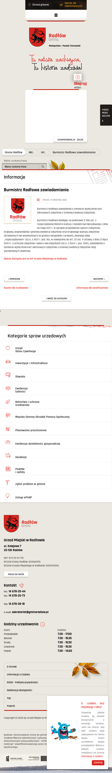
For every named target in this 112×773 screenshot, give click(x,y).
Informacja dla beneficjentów (92, 288)
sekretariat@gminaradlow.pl (26, 612)
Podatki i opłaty (20, 470)
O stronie (12, 666)
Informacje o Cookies (18, 674)
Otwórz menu (56, 15)
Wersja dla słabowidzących (73, 5)
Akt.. (31, 152)
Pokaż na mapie (16, 574)
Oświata (20, 376)
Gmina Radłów (13, 152)
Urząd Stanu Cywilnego (25, 349)
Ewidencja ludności (21, 390)
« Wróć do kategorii (56, 298)
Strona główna (40, 5)
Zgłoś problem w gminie (30, 484)
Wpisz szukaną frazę (15, 160)
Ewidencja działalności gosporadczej (37, 444)
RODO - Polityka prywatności (22, 682)
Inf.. (43, 152)
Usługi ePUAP (23, 497)
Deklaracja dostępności (19, 690)
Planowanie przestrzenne (31, 430)
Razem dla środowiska (16, 288)
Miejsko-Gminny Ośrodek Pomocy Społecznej (42, 417)
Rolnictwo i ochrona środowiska (27, 403)
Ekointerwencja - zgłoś (70, 139)
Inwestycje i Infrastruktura (31, 363)
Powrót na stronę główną (56, 39)
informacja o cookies (92, 756)
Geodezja (21, 457)
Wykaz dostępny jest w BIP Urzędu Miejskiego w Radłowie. (36, 258)
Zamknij (98, 762)
